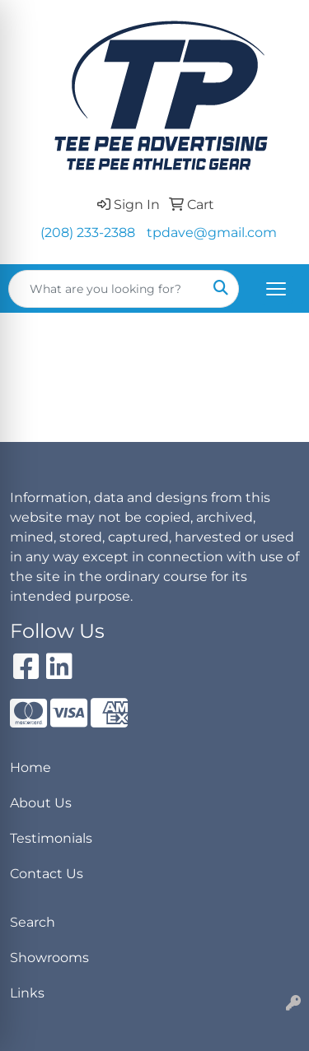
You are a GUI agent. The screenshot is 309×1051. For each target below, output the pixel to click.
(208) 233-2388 (87, 232)
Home (30, 767)
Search (32, 922)
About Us (41, 803)
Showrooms (49, 957)
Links (27, 993)
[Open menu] (276, 288)
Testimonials (51, 838)
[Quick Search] (106, 289)
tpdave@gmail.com (212, 232)
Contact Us (46, 873)
